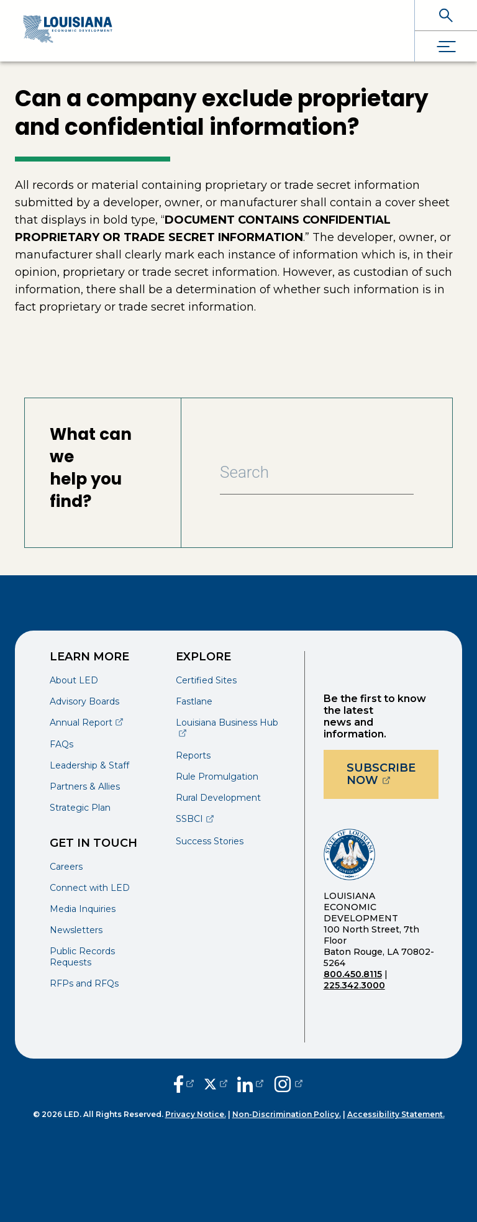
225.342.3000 (354, 985)
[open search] (446, 15)
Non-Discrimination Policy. (286, 1114)
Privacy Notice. (195, 1114)
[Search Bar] (317, 473)
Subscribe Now (392, 774)
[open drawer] (446, 46)
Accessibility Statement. (396, 1114)
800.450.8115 (353, 974)
